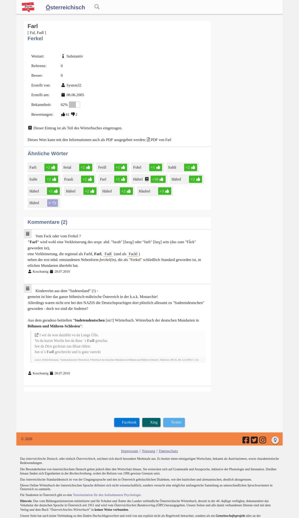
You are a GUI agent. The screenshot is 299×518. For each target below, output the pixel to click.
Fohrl (135, 164)
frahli (169, 164)
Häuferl (143, 187)
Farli (33, 164)
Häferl (136, 175)
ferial (67, 164)
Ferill (101, 164)
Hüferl (179, 187)
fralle (34, 175)
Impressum (130, 430)
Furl (102, 175)
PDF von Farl (156, 137)
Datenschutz (168, 430)
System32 (72, 84)
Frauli (68, 175)
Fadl (104, 237)
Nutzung (148, 430)
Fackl (129, 237)
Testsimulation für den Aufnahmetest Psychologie (105, 474)
